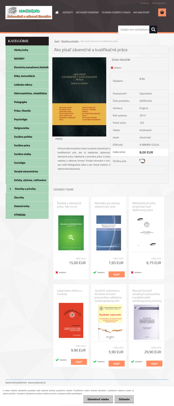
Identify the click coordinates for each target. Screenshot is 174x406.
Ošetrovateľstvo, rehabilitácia (30, 93)
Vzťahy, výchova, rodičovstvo (30, 180)
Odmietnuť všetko (98, 399)
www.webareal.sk (37, 382)
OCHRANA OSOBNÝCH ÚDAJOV (116, 12)
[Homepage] (56, 12)
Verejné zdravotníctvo (26, 171)
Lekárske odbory (23, 85)
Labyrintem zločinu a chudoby (69, 292)
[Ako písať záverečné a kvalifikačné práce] (79, 59)
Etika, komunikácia (24, 76)
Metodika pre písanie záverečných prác (107, 204)
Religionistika (21, 128)
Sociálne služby (22, 154)
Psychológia (20, 119)
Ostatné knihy (21, 206)
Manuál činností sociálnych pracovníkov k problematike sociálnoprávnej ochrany (147, 296)
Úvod (56, 41)
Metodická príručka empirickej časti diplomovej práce (143, 206)
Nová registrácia (159, 3)
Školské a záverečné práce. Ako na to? (69, 204)
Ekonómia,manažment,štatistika (31, 67)
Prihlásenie (144, 3)
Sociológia (19, 163)
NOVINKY (19, 59)
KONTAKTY (68, 12)
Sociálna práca (22, 145)
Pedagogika (20, 102)
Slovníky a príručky (25, 189)
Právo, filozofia (22, 111)
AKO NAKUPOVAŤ (141, 12)
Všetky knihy (21, 50)
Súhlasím (124, 399)
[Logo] (28, 12)
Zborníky (19, 197)
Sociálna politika (23, 137)
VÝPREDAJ (19, 215)
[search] (153, 29)
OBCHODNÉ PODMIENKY (87, 12)
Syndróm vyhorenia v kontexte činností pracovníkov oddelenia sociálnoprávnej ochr (108, 296)
